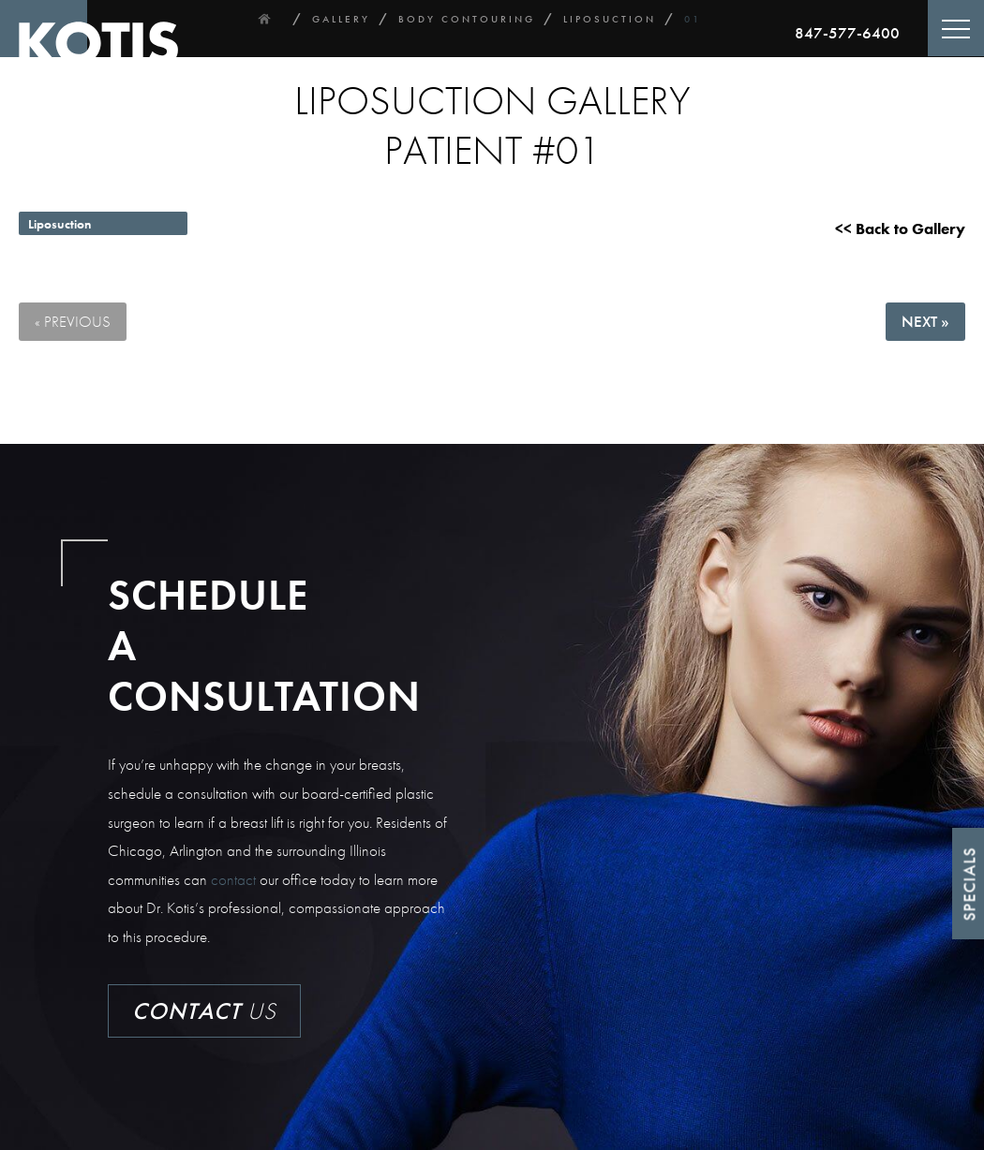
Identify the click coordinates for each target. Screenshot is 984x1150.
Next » (925, 321)
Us (204, 1010)
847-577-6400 (847, 32)
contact (233, 879)
